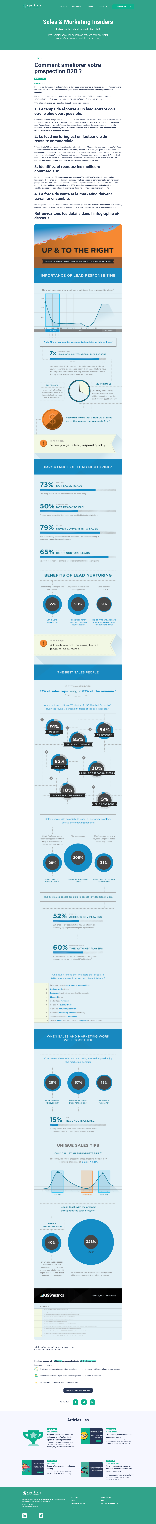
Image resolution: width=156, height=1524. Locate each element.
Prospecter (110, 1460)
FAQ (102, 1500)
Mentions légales (78, 1504)
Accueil (74, 1497)
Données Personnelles (109, 1504)
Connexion (103, 6)
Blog (73, 1500)
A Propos (90, 6)
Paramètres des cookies (30, 1506)
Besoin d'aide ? (106, 1497)
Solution (63, 6)
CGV (72, 1507)
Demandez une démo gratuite (78, 1390)
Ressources (76, 6)
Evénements (52, 1429)
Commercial (110, 1429)
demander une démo (123, 7)
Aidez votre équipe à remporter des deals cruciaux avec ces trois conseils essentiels (119, 1468)
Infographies (40, 79)
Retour (38, 58)
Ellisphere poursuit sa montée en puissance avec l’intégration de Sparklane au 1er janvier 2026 (60, 1437)
